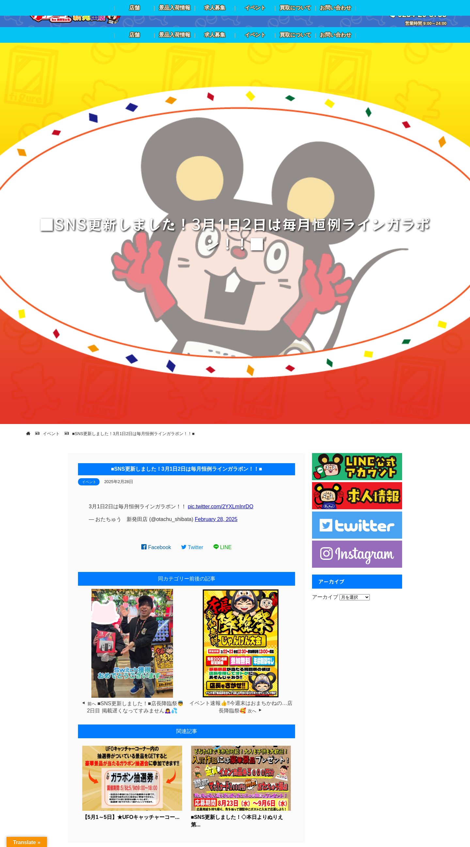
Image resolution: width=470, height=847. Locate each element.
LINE (222, 547)
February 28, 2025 (216, 519)
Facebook (156, 547)
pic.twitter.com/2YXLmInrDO (220, 506)
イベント (89, 482)
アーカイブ (325, 597)
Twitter (192, 547)
